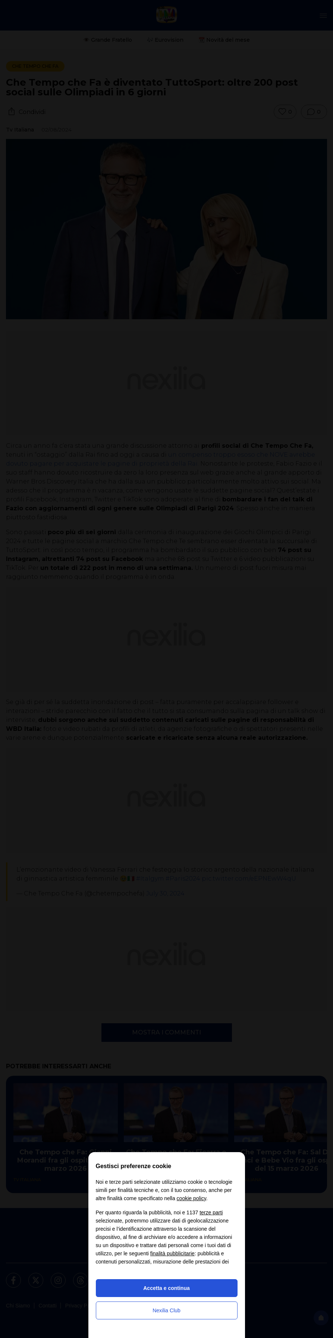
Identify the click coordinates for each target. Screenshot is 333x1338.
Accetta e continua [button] (166, 1288)
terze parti (211, 1212)
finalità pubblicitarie (172, 1253)
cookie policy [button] (191, 1198)
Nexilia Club (166, 1310)
